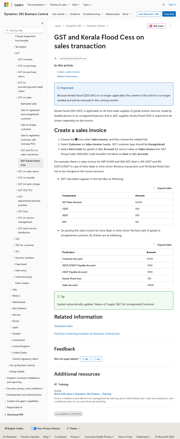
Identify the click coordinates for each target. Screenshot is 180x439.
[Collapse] (42, 23)
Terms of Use (125, 436)
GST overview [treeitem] (25, 59)
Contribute (60, 436)
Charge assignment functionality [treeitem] (25, 38)
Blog (45, 436)
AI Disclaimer (10, 436)
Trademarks (142, 436)
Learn (58, 25)
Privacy (74, 436)
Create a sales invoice (68, 71)
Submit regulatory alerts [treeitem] (25, 358)
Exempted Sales (63, 326)
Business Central (96, 25)
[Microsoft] (6, 4)
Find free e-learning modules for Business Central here (87, 333)
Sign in (172, 4)
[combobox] (23, 30)
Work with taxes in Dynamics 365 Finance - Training (82, 393)
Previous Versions (30, 436)
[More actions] (170, 26)
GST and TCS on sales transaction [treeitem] (29, 152)
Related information (67, 76)
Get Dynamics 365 (149, 14)
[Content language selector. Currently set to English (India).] (14, 428)
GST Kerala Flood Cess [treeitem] (30, 163)
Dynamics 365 (74, 25)
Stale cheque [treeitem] (22, 283)
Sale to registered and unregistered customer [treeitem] (30, 114)
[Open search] (163, 5)
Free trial (169, 14)
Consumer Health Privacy (98, 436)
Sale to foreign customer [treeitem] (28, 127)
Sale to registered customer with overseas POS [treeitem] (30, 139)
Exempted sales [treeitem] (29, 103)
